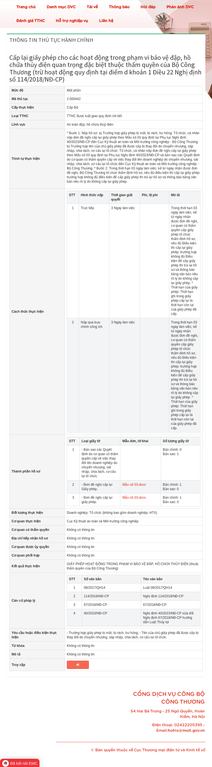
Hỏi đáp (148, 7)
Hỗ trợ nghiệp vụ (72, 21)
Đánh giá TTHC (30, 21)
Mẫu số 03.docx (134, 485)
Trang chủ (26, 7)
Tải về (92, 7)
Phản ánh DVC (180, 7)
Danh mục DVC (61, 7)
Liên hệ (106, 21)
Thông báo (119, 7)
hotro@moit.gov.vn (186, 731)
